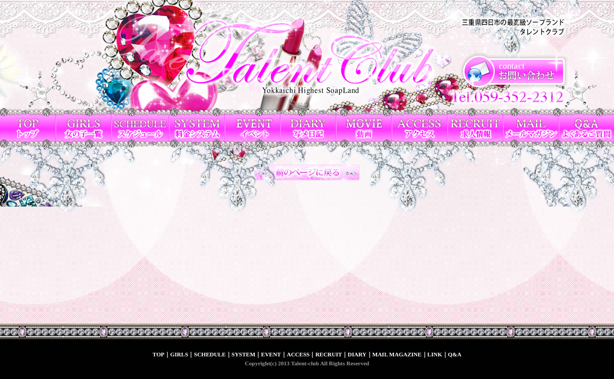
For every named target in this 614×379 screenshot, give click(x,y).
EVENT (271, 354)
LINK (435, 354)
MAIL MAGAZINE (397, 354)
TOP (158, 354)
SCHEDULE (210, 354)
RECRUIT (328, 354)
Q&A (455, 354)
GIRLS (179, 354)
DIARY (357, 354)
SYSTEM (243, 354)
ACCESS (298, 354)
